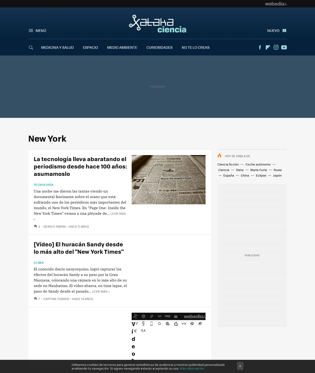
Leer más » (101, 291)
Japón (277, 175)
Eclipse (261, 175)
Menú (41, 30)
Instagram (276, 47)
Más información (192, 368)
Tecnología (43, 184)
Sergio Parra (55, 226)
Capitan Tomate (56, 299)
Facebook (260, 47)
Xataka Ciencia (157, 23)
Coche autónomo (258, 164)
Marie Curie (258, 170)
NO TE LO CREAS (195, 47)
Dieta (240, 170)
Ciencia (223, 170)
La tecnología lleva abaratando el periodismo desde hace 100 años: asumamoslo (80, 166)
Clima (39, 262)
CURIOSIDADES (159, 47)
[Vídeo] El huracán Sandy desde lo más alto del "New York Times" (79, 248)
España (228, 175)
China (245, 175)
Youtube (284, 47)
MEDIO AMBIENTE (122, 47)
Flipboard (268, 47)
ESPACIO (90, 47)
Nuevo (273, 30)
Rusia (278, 170)
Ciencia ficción (228, 164)
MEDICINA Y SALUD (57, 47)
